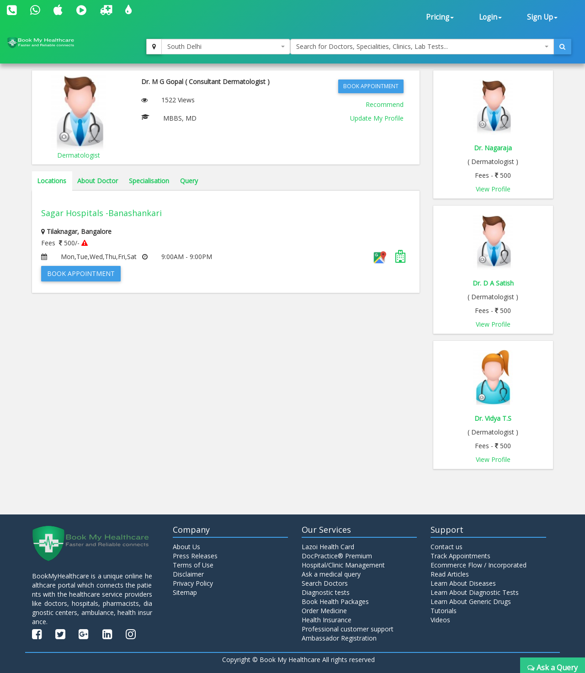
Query (189, 180)
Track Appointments (460, 555)
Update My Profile (377, 118)
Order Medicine (324, 610)
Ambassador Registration (339, 638)
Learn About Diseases (463, 583)
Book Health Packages (335, 601)
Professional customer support (348, 629)
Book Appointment (371, 86)
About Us (186, 546)
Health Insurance (326, 619)
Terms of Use (193, 565)
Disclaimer (188, 574)
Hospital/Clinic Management (343, 565)
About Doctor (97, 180)
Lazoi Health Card (328, 546)
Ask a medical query (331, 574)
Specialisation (149, 180)
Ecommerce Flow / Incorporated (478, 565)
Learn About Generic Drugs (471, 601)
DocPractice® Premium (337, 555)
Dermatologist (78, 155)
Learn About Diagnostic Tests (475, 592)
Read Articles (450, 574)
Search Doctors (325, 583)
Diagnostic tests (326, 592)
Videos (440, 619)
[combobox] (225, 46)
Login (490, 17)
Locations (51, 180)
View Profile (493, 189)
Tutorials (444, 610)
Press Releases (195, 555)
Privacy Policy (193, 583)
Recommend (385, 104)
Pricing (440, 17)
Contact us (447, 546)
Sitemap (185, 592)
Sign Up (542, 17)
